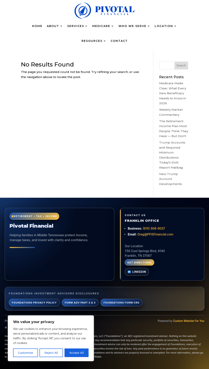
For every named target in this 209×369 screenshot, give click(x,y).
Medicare (101, 26)
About (53, 26)
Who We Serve (132, 26)
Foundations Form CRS (122, 302)
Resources (92, 41)
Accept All (76, 353)
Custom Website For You (188, 320)
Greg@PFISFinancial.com (155, 234)
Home (37, 26)
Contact (119, 41)
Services (75, 26)
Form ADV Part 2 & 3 (80, 302)
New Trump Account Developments (170, 179)
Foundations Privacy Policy (34, 302)
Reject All (51, 353)
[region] (51, 338)
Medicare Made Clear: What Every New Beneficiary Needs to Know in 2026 (172, 93)
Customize (25, 353)
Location (164, 26)
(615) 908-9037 (154, 228)
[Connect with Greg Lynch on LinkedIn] (137, 272)
